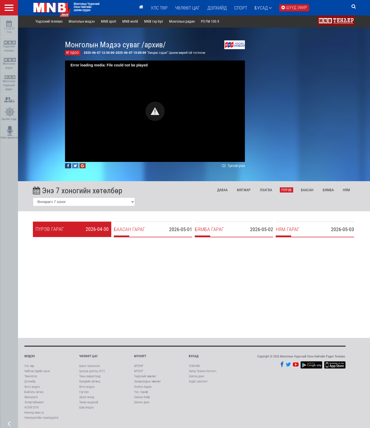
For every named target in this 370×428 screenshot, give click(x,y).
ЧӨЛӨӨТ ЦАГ (187, 8)
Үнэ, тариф (141, 392)
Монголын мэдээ (9, 63)
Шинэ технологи (89, 366)
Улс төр (159, 8)
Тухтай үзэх (233, 166)
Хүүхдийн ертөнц (89, 381)
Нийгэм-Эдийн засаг (37, 371)
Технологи (30, 376)
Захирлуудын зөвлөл (147, 381)
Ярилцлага (31, 397)
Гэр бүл (84, 392)
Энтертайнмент (34, 402)
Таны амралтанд (89, 376)
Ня (346, 190)
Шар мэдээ (86, 407)
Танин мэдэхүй (88, 402)
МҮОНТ (138, 371)
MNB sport (109, 22)
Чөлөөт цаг (88, 356)
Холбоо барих (143, 387)
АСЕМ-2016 (31, 407)
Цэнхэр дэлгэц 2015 (92, 371)
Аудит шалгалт (198, 381)
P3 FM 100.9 (210, 22)
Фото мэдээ (32, 387)
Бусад (263, 8)
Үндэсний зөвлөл (145, 376)
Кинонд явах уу (34, 413)
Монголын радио (182, 22)
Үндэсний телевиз (9, 46)
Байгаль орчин (33, 392)
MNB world (130, 22)
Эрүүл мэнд (86, 397)
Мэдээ (29, 356)
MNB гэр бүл (154, 22)
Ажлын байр (142, 397)
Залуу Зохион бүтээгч (202, 371)
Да (223, 190)
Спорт (240, 8)
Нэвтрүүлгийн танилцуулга (41, 418)
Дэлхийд (217, 8)
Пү (287, 190)
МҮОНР (138, 366)
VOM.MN (194, 366)
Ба (307, 190)
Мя (244, 190)
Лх (266, 190)
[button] (155, 111)
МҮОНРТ (140, 356)
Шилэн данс (142, 402)
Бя (328, 190)
